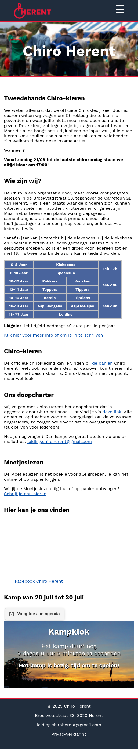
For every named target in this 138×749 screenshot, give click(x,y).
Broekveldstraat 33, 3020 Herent (69, 715)
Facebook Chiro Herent (39, 581)
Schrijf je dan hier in (25, 493)
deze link (112, 411)
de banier (101, 363)
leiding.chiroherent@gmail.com (59, 441)
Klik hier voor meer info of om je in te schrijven (53, 335)
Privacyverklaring (69, 734)
